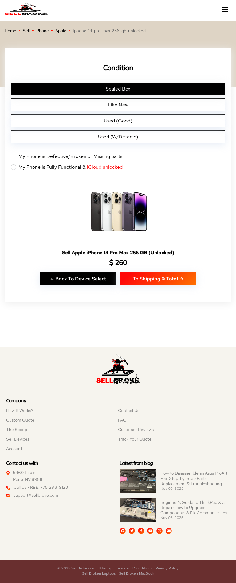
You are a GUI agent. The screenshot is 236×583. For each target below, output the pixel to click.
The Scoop (16, 429)
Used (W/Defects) (118, 136)
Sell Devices (17, 439)
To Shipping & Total (158, 278)
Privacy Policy (167, 568)
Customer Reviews (136, 429)
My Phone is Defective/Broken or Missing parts (118, 156)
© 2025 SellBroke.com (76, 568)
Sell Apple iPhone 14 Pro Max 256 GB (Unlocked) (118, 252)
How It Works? (19, 410)
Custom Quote (20, 420)
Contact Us (128, 410)
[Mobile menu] (225, 9)
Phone (42, 30)
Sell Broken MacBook (136, 573)
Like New (118, 105)
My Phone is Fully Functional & (118, 167)
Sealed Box (118, 89)
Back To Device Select (78, 278)
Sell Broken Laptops (99, 573)
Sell (26, 30)
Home (10, 30)
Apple (60, 30)
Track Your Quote (134, 439)
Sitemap (105, 568)
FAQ (122, 420)
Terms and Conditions (134, 568)
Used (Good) (118, 121)
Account (14, 448)
